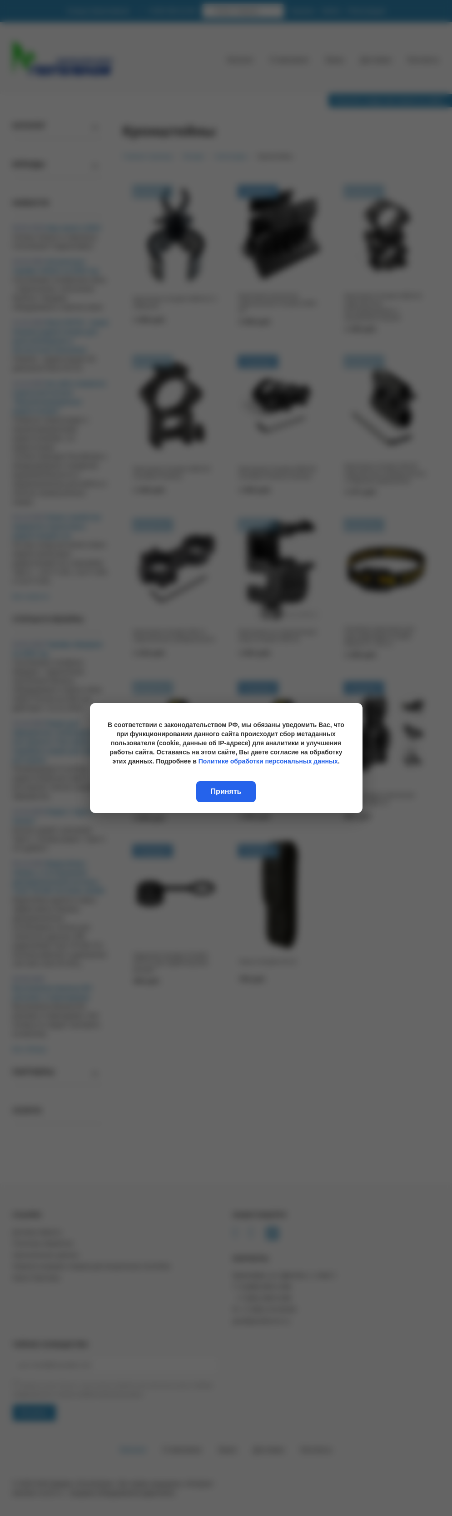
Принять (226, 791)
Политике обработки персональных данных (268, 761)
